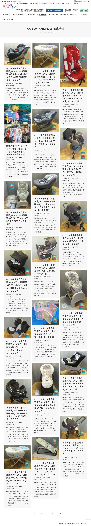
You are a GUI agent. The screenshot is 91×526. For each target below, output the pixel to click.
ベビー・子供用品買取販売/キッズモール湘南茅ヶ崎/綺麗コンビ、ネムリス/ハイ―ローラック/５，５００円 (44, 76)
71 (49, 513)
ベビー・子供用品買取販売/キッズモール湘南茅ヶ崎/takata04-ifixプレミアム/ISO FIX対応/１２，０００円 (17, 74)
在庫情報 (8, 83)
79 (60, 513)
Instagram (79, 1)
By (17, 83)
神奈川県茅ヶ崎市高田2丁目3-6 (11, 1)
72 (52, 513)
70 (45, 513)
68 (37, 513)
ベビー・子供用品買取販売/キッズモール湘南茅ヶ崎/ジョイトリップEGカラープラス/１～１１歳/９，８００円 (73, 95)
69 (41, 513)
